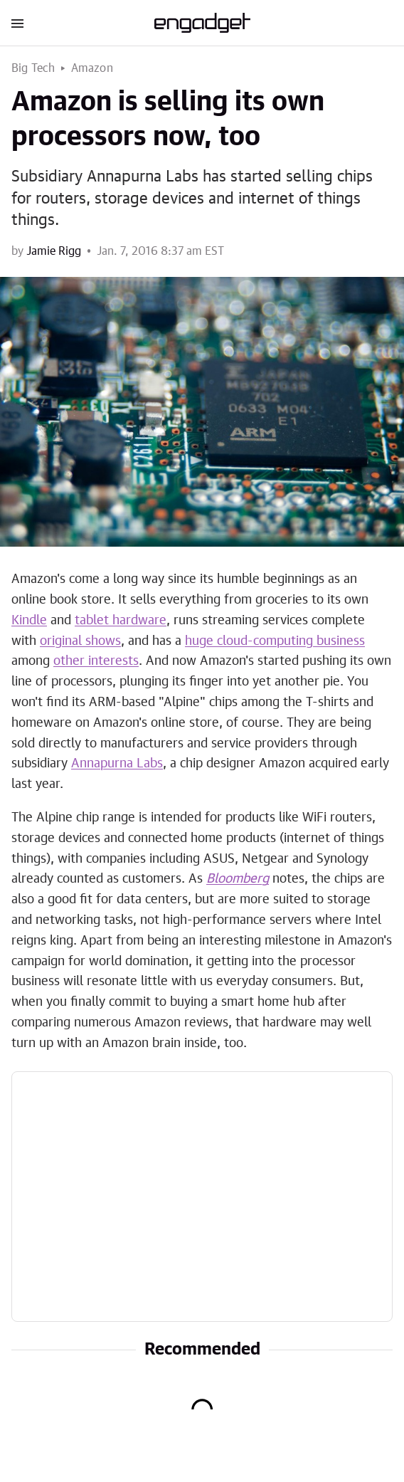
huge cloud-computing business (275, 641)
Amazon (92, 68)
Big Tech (33, 68)
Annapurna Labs (117, 763)
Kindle (29, 620)
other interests (96, 661)
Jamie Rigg (53, 251)
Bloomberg (237, 879)
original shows (80, 641)
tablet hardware (120, 620)
